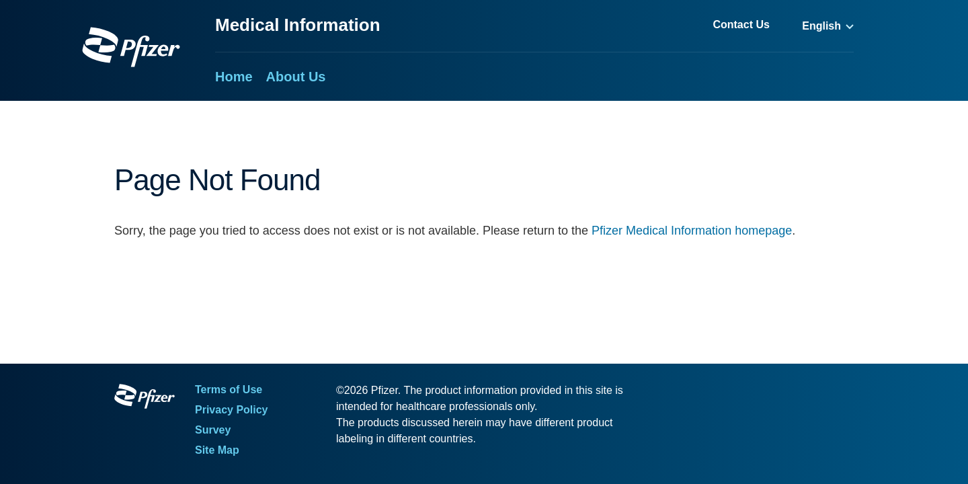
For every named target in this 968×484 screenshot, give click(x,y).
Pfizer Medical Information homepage (692, 230)
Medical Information (297, 25)
